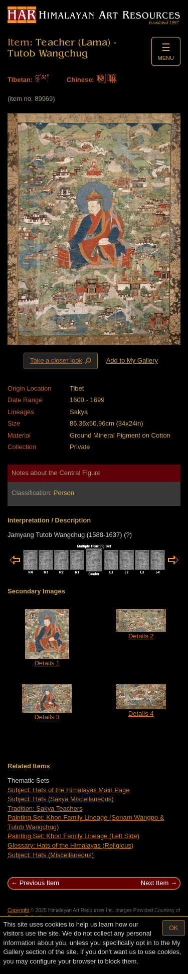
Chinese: (80, 79)
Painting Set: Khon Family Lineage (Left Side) (73, 836)
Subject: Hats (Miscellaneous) (51, 855)
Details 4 (141, 713)
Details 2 (141, 636)
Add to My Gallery (132, 360)
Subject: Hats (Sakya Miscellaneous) (61, 799)
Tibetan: (20, 79)
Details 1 (47, 663)
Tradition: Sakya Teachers (45, 808)
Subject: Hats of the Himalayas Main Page (69, 790)
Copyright (18, 910)
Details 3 (47, 717)
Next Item (155, 883)
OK (173, 928)
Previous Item (39, 883)
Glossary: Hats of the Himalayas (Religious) (70, 845)
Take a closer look (61, 361)
